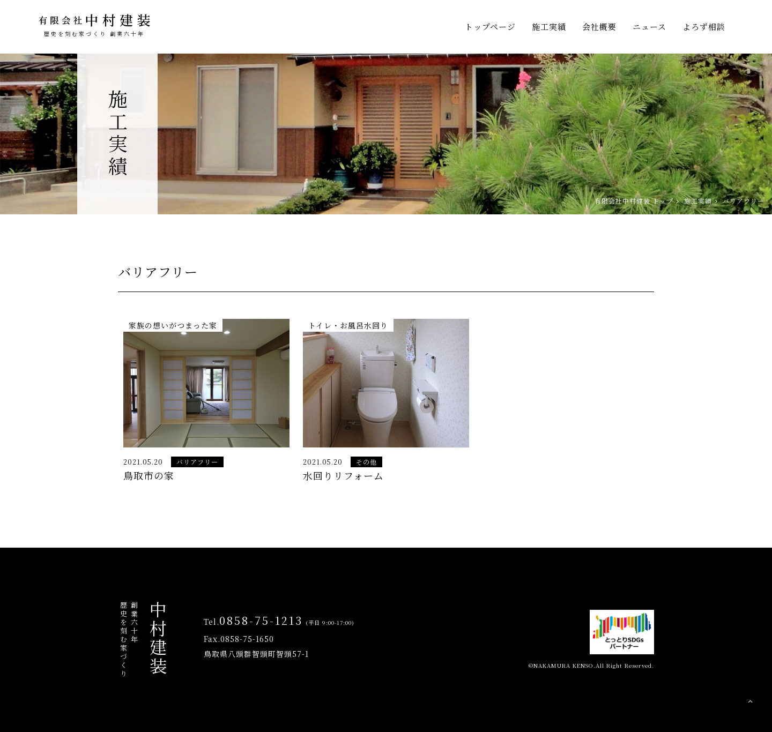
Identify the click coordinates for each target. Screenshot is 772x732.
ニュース (649, 26)
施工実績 (549, 26)
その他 (366, 461)
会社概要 (599, 26)
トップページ (490, 26)
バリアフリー (197, 461)
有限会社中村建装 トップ (634, 200)
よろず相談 (703, 26)
